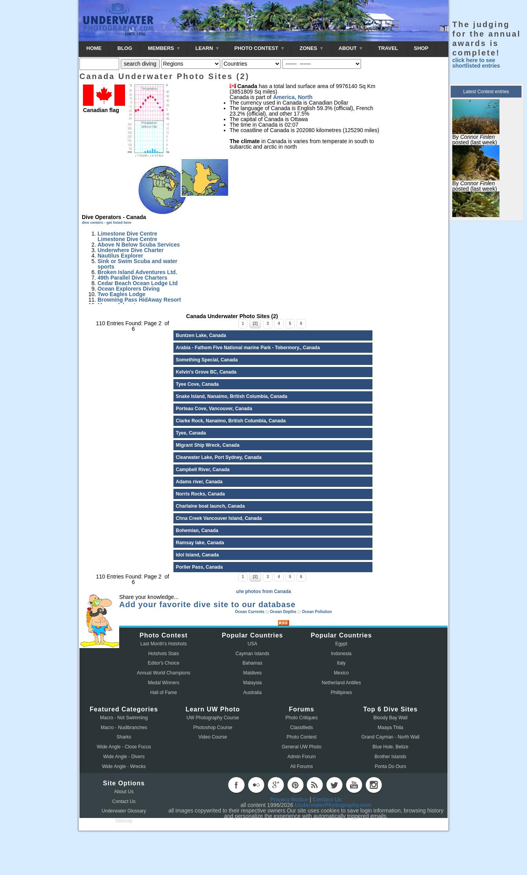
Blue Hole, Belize (390, 747)
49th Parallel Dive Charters (132, 277)
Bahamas (253, 663)
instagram (373, 785)
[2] (255, 323)
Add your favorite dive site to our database (207, 604)
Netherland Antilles (341, 682)
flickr (256, 785)
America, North (292, 97)
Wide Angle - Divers (123, 756)
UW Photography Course (212, 717)
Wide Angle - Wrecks (124, 766)
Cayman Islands (252, 653)
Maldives (252, 673)
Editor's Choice (163, 663)
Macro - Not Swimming (123, 717)
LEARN (207, 48)
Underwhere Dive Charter (131, 250)
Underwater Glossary (124, 811)
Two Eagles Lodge (122, 294)
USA (253, 644)
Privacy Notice (289, 799)
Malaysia (252, 682)
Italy (341, 663)
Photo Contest (302, 737)
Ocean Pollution (317, 612)
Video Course (213, 737)
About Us (123, 791)
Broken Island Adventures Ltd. (137, 272)
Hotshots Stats (163, 653)
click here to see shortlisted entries (476, 63)
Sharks (123, 737)
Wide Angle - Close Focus (124, 747)
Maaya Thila (390, 727)
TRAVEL (388, 48)
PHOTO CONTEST (259, 48)
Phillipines (341, 692)
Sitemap (124, 820)
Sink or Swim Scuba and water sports (137, 264)
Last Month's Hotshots (163, 644)
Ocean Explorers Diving (129, 289)
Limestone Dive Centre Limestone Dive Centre (127, 236)
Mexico (341, 673)
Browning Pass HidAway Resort (139, 300)
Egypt (341, 644)
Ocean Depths (283, 612)
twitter (334, 785)
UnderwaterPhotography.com (333, 805)
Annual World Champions (163, 673)
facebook (236, 785)
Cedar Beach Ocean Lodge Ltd (138, 283)
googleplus (276, 785)
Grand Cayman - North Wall (390, 737)
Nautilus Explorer (120, 255)
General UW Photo (301, 747)
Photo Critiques (302, 717)
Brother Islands (390, 756)
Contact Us (123, 801)
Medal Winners (163, 682)
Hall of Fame (163, 692)
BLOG (125, 48)
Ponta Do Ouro (390, 766)
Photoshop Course (212, 727)
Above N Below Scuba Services (139, 244)
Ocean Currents (249, 612)
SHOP (421, 48)
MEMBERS (164, 48)
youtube (354, 785)
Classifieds (301, 727)
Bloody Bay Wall (390, 717)
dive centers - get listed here (106, 223)
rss (314, 785)
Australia (252, 692)
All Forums (301, 766)
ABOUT (350, 48)
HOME (94, 48)
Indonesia (341, 653)
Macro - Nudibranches (124, 727)
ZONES (311, 48)
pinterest (295, 785)
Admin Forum (301, 756)
